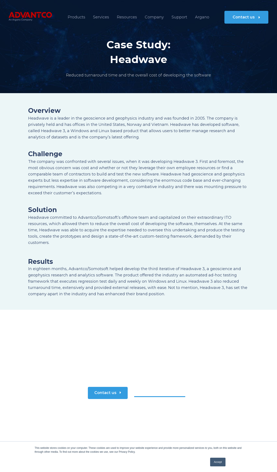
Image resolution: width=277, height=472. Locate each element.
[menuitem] (202, 17)
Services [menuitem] (101, 17)
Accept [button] (218, 462)
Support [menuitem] (179, 17)
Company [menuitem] (154, 17)
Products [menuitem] (76, 17)
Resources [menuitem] (127, 17)
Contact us (246, 17)
